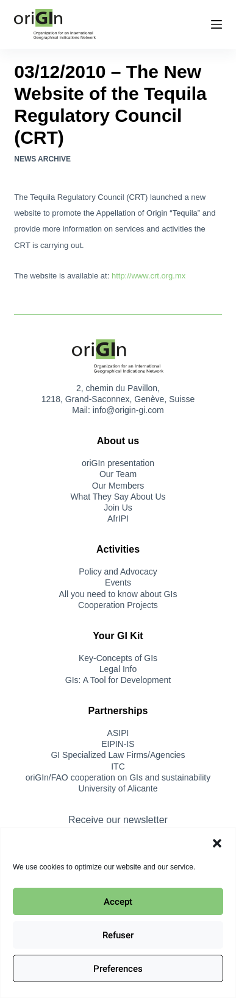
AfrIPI (118, 518)
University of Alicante (118, 788)
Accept (118, 901)
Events (118, 582)
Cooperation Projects (118, 605)
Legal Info (118, 669)
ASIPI (118, 733)
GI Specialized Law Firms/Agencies (118, 755)
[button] (217, 843)
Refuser (118, 935)
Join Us (118, 507)
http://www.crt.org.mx (148, 275)
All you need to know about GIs (118, 594)
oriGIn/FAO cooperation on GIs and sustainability (118, 777)
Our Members (118, 485)
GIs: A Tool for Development (118, 680)
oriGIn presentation (118, 463)
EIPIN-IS (117, 744)
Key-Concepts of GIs (118, 658)
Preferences (118, 968)
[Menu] (216, 24)
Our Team (118, 474)
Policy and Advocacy (118, 571)
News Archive (42, 159)
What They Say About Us (117, 496)
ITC (118, 766)
